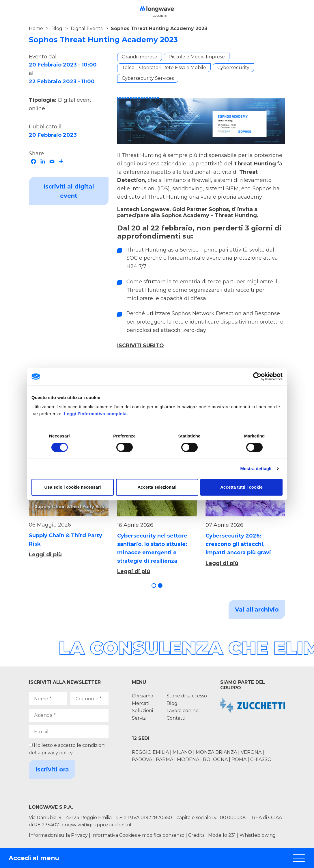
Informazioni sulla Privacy (58, 835)
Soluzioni (142, 710)
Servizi (139, 718)
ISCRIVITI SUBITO (140, 345)
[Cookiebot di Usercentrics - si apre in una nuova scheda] (257, 376)
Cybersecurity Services (148, 78)
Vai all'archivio (257, 609)
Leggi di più (45, 554)
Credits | (197, 835)
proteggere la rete (160, 322)
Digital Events (86, 28)
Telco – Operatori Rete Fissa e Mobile (164, 67)
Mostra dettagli (255, 468)
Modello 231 (222, 835)
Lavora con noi (183, 710)
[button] (154, 585)
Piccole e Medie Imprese (197, 57)
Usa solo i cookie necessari (72, 487)
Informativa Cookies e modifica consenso (137, 835)
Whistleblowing (258, 835)
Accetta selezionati (156, 487)
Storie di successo (187, 696)
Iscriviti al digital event (68, 191)
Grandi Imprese (139, 57)
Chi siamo (142, 696)
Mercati (140, 703)
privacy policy (57, 753)
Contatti (176, 718)
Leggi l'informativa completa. (96, 413)
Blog (56, 28)
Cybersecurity (233, 67)
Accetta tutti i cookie (241, 487)
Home (36, 28)
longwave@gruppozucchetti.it (96, 825)
